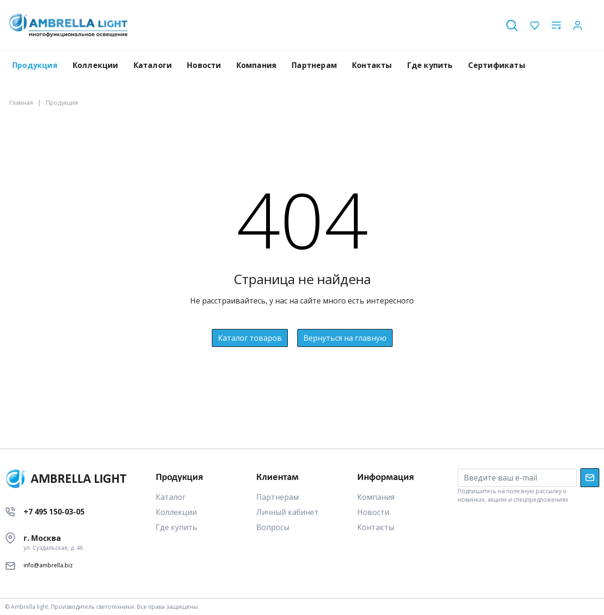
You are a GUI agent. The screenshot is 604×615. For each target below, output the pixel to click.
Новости (204, 65)
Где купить (430, 65)
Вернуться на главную (344, 338)
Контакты (372, 65)
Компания (256, 65)
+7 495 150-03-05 (54, 511)
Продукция (35, 65)
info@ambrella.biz (48, 565)
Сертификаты (496, 65)
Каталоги (153, 65)
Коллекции (95, 65)
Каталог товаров (250, 338)
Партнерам (314, 65)
